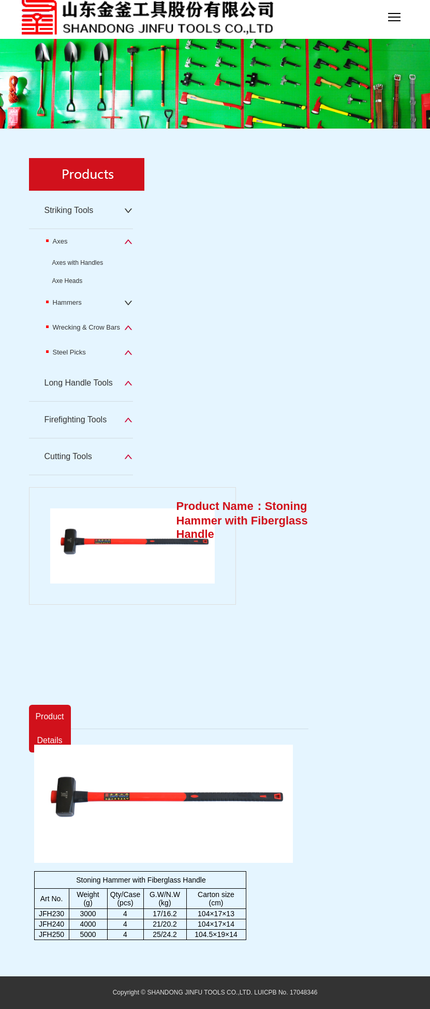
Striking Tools (69, 210)
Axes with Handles (77, 262)
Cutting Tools (68, 456)
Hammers (64, 302)
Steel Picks (66, 352)
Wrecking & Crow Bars (83, 327)
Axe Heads (67, 281)
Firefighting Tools (76, 419)
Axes (57, 241)
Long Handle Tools (79, 382)
